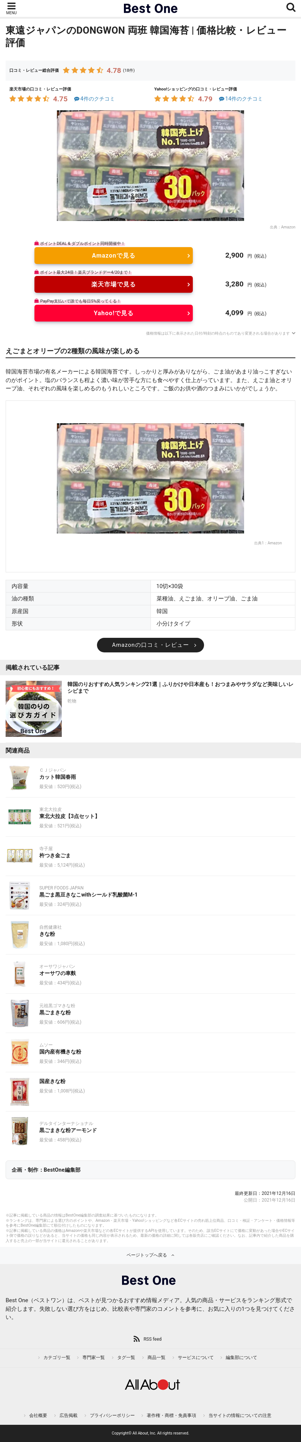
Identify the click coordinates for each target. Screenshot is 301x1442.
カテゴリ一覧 (56, 1357)
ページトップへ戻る (147, 1255)
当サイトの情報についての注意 (240, 1415)
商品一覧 (156, 1357)
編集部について (241, 1357)
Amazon (288, 227)
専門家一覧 (93, 1357)
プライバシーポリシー (112, 1415)
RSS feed (152, 1339)
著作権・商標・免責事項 (171, 1415)
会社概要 (38, 1415)
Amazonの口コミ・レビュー (150, 645)
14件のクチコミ (240, 99)
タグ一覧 (126, 1357)
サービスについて (196, 1357)
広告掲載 (68, 1415)
